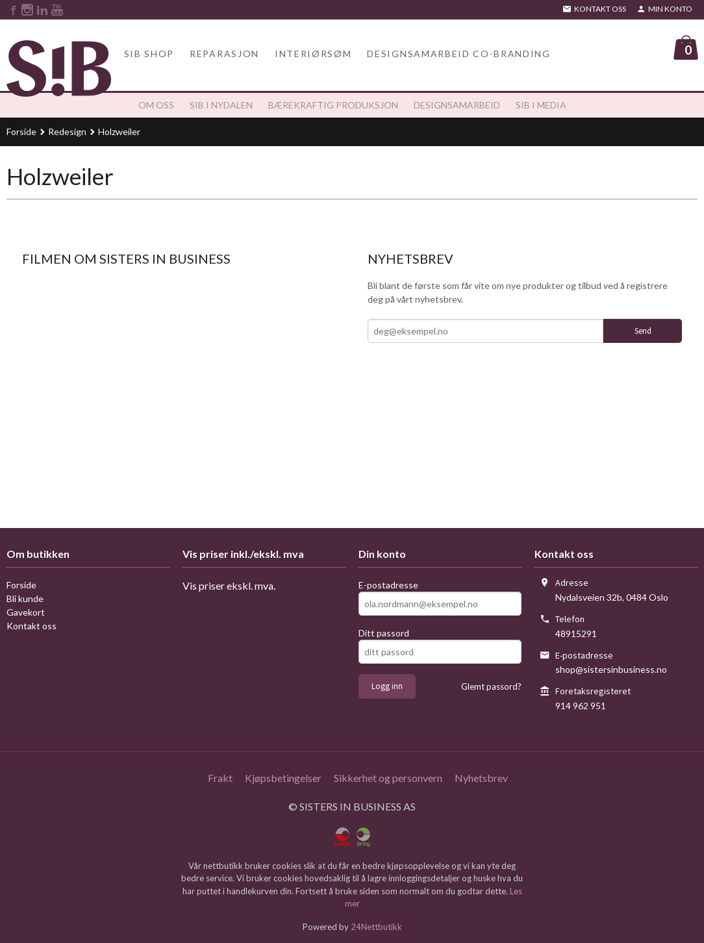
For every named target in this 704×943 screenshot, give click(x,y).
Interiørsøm (313, 48)
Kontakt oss (31, 622)
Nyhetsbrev (481, 774)
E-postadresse (388, 581)
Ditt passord (383, 629)
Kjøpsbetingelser (283, 774)
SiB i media (541, 101)
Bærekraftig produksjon (333, 101)
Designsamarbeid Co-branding (458, 48)
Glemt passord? (491, 683)
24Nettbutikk (376, 923)
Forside (21, 128)
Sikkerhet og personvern (388, 774)
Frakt (220, 774)
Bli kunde (25, 595)
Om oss (156, 101)
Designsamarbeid (457, 101)
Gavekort (25, 608)
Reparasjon (224, 48)
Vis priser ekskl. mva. (228, 582)
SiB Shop (149, 48)
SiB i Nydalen (221, 101)
